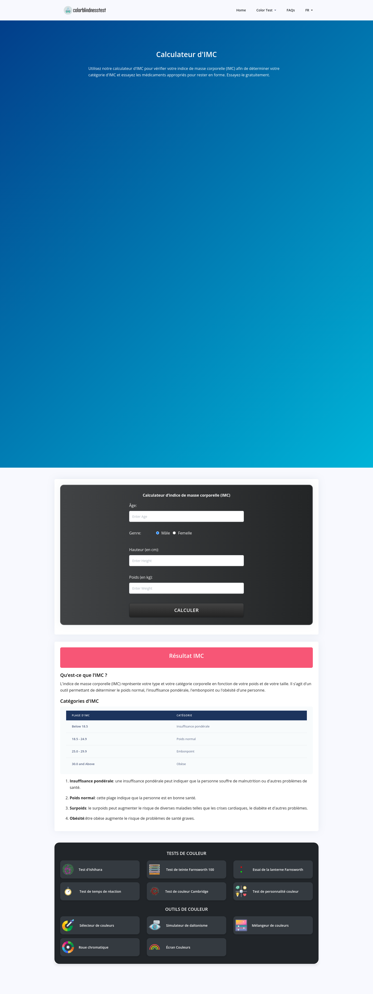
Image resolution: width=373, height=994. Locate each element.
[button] (308, 10)
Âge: (133, 505)
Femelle (182, 533)
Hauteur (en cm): (144, 549)
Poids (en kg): (141, 577)
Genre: (135, 533)
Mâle (163, 533)
